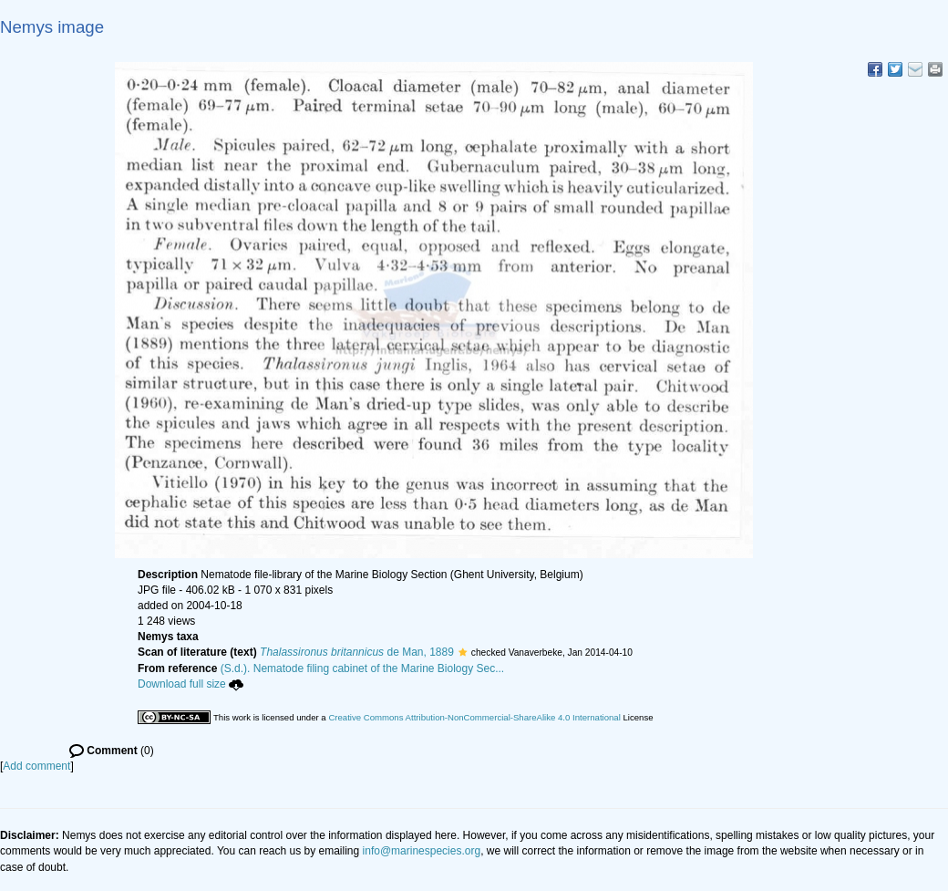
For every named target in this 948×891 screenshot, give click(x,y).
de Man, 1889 (357, 652)
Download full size (190, 684)
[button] (462, 652)
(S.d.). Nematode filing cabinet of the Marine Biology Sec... (363, 668)
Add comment (36, 766)
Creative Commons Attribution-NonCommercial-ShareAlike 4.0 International (474, 717)
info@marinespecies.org (422, 850)
